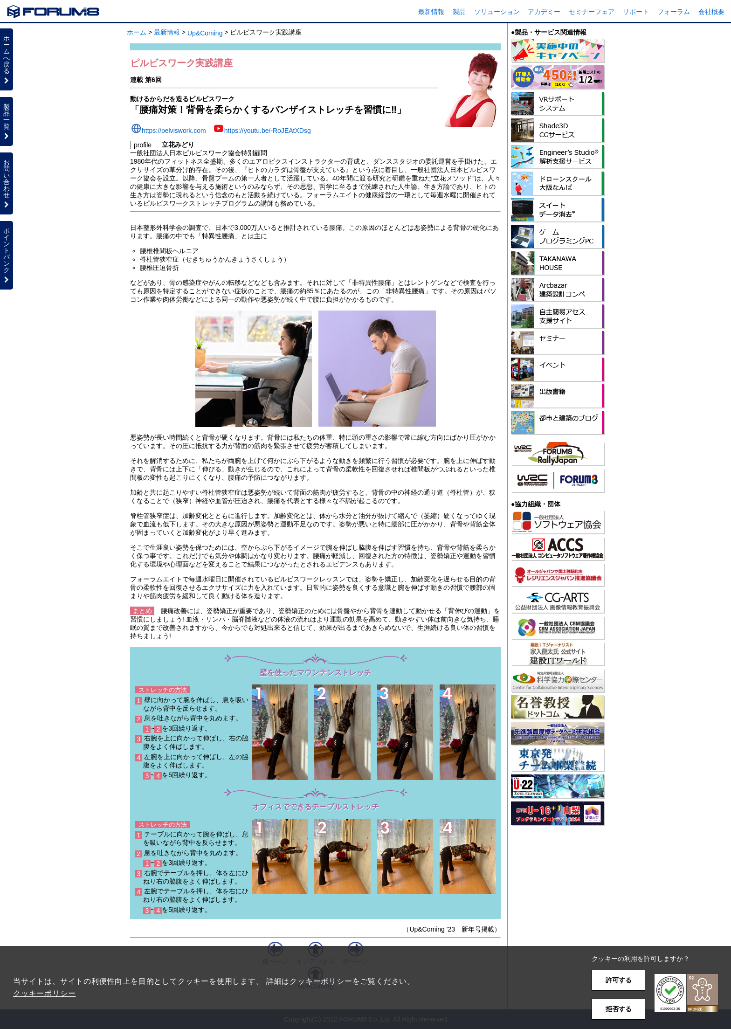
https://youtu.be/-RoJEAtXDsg (267, 130)
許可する (619, 980)
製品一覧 (6, 121)
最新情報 (431, 11)
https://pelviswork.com (174, 130)
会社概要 (711, 11)
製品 (459, 11)
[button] (686, 993)
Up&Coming (204, 33)
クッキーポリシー (44, 993)
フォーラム (673, 11)
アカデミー (544, 11)
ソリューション (497, 11)
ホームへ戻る (6, 59)
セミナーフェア (591, 11)
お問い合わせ (6, 183)
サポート (636, 11)
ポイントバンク (6, 255)
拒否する (619, 1009)
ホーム (136, 32)
